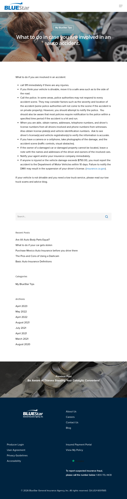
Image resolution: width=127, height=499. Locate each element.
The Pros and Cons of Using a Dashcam (37, 256)
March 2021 (22, 338)
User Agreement (16, 450)
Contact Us (72, 422)
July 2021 (21, 328)
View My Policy (74, 450)
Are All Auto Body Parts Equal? (33, 239)
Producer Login (15, 444)
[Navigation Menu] (121, 6)
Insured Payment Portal (79, 444)
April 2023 (21, 306)
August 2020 (23, 344)
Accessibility (14, 461)
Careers (70, 417)
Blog (68, 428)
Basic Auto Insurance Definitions (34, 261)
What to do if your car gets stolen (34, 245)
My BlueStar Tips (63, 27)
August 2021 (22, 322)
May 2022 (21, 311)
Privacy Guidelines (17, 455)
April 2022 (21, 317)
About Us (71, 411)
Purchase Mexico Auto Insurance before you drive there (47, 250)
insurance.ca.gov (95, 168)
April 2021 (21, 333)
